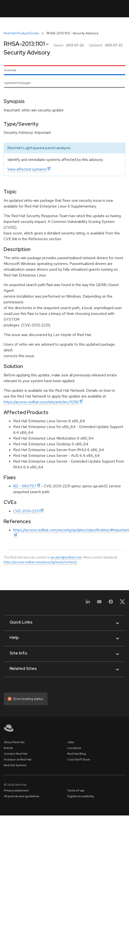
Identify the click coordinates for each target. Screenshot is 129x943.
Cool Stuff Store (78, 759)
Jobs (70, 742)
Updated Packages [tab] (17, 83)
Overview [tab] (10, 70)
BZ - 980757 (24, 486)
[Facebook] (111, 603)
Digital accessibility (80, 796)
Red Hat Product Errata (21, 33)
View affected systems (27, 169)
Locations (74, 748)
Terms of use (75, 790)
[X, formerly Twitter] (122, 603)
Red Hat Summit (15, 765)
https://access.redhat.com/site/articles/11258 (41, 401)
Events (8, 748)
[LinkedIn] (88, 603)
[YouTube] (99, 603)
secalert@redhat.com (66, 557)
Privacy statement (16, 790)
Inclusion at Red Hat (17, 759)
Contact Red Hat (15, 754)
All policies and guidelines (21, 796)
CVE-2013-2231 (26, 511)
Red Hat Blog (76, 754)
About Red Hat (14, 742)
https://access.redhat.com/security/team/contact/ (40, 562)
